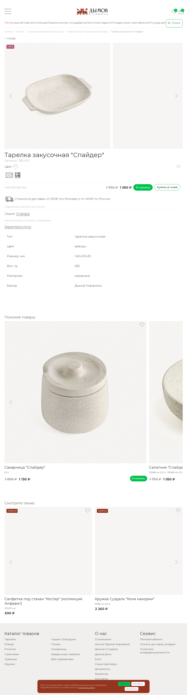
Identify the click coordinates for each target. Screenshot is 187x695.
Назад (11, 38)
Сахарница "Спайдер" (25, 467)
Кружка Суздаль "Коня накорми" (124, 599)
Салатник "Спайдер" (168, 467)
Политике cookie (86, 687)
